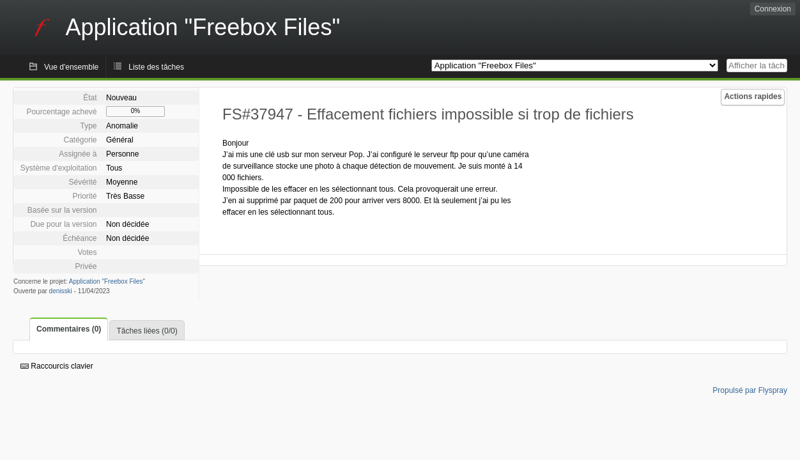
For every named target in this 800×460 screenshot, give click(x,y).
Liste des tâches (156, 67)
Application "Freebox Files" (107, 281)
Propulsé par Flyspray (749, 390)
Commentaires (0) (68, 329)
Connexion (773, 8)
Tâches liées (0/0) (146, 330)
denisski (60, 291)
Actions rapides (752, 96)
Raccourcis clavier (56, 366)
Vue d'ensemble (71, 67)
